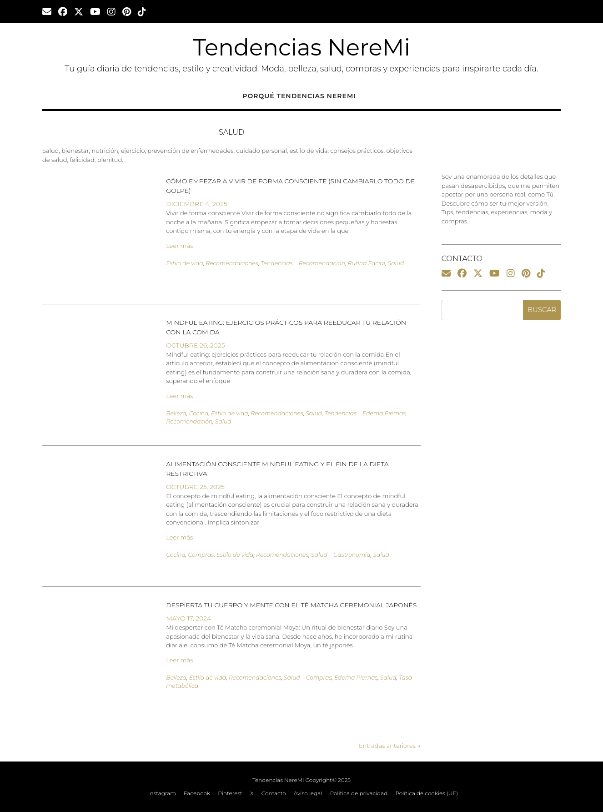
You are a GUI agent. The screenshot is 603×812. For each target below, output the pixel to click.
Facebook (197, 793)
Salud (396, 263)
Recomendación (322, 263)
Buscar (542, 309)
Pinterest (230, 793)
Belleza (176, 413)
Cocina (199, 413)
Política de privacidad (358, 793)
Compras (201, 554)
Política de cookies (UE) (426, 793)
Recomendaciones (232, 263)
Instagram (162, 793)
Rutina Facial (366, 263)
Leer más (179, 245)
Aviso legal (308, 793)
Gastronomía (352, 554)
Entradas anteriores (390, 745)
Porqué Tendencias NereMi (299, 96)
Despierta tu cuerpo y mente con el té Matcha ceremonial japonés (291, 605)
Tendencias (276, 263)
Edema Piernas (384, 413)
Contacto (273, 793)
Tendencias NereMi (301, 47)
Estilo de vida (184, 263)
